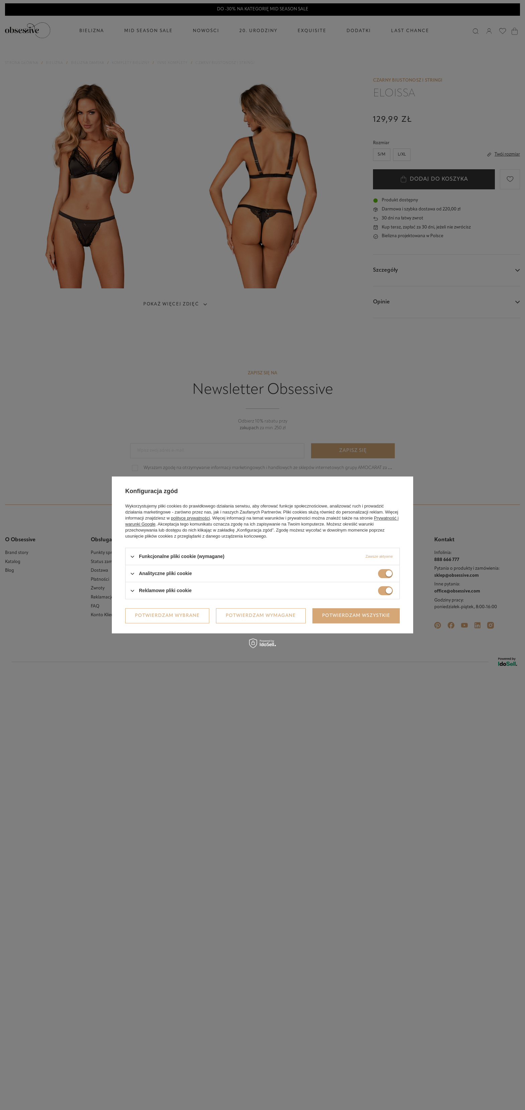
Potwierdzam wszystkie (356, 615)
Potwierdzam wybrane (167, 615)
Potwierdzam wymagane (261, 615)
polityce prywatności (190, 518)
